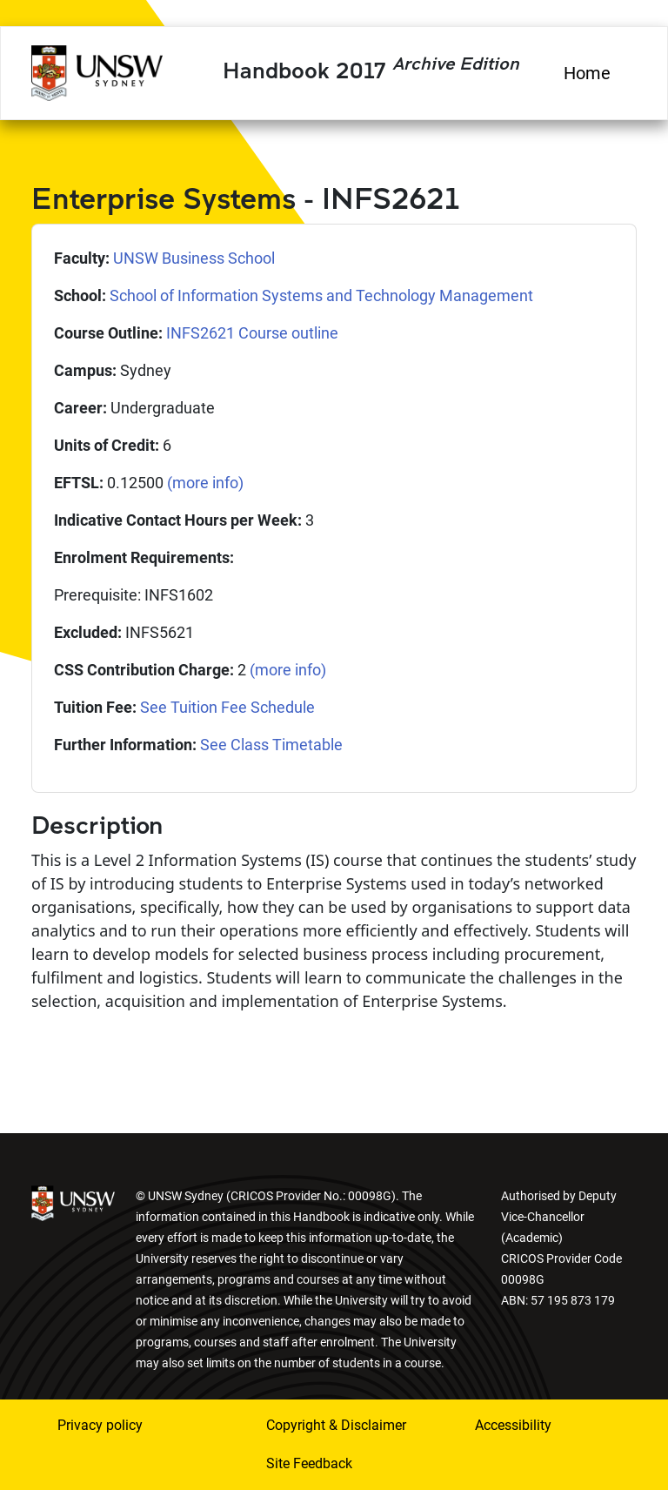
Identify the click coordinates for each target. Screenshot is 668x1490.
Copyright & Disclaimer (336, 1425)
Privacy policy (100, 1425)
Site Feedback (309, 1463)
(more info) (205, 482)
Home (587, 73)
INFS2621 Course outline (252, 333)
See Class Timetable (271, 744)
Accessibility (513, 1425)
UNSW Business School (194, 258)
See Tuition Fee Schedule (227, 707)
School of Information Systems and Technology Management (321, 295)
